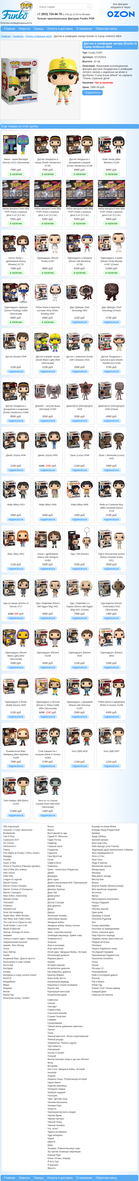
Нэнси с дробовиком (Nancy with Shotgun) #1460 (47, 557)
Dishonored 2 (9, 846)
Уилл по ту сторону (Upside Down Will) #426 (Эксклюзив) (48, 804)
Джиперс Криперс (56, 889)
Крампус (96, 833)
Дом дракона (53, 905)
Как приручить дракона (59, 972)
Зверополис (53, 929)
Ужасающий (53, 1049)
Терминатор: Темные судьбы (62, 1043)
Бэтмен (7, 972)
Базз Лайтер (9, 952)
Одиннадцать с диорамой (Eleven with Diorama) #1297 (80, 705)
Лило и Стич (98, 856)
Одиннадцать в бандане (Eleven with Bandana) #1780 (80, 261)
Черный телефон (56, 1125)
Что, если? (52, 1128)
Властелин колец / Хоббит (16, 998)
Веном (6, 991)
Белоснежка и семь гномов (16, 962)
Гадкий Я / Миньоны (57, 836)
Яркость (51, 1168)
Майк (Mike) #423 (15, 504)
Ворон (50, 830)
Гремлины (52, 866)
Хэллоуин (52, 1095)
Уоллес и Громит (55, 1053)
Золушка (51, 942)
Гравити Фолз (54, 863)
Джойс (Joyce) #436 (16, 455)
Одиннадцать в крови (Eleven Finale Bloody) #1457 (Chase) (112, 261)
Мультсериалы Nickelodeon (105, 899)
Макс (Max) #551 (16, 554)
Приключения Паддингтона (105, 955)
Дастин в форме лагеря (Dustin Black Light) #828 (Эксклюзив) (48, 360)
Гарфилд (51, 843)
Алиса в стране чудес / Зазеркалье (21, 938)
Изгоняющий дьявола (58, 955)
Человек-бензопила (57, 1102)
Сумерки (51, 1019)
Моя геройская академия (104, 889)
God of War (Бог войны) (15, 869)
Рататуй (96, 978)
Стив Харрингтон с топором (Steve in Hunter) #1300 (48, 754)
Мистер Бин (98, 879)
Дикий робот (53, 896)
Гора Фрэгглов (54, 856)
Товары (39, 28)
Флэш (50, 1062)
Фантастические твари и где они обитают (68, 1059)
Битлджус (8, 968)
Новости (24, 28)
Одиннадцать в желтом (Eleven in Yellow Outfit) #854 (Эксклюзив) (47, 705)
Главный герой (54, 846)
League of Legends (12, 879)
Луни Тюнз (97, 859)
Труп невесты (54, 1046)
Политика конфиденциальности (16, 23)
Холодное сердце (56, 1089)
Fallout (6, 849)
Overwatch (8, 902)
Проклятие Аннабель (102, 958)
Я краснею (52, 1165)
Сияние (51, 1003)
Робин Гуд (97, 985)
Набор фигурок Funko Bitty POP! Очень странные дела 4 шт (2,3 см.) (16, 212)
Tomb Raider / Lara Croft (15, 925)
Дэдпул (51, 912)
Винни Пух (8, 995)
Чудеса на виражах (57, 1132)
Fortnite (7, 859)
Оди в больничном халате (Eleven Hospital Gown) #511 (111, 557)
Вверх (6, 985)
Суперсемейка (54, 1023)
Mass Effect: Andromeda (15, 896)
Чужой (50, 1138)
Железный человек (57, 915)
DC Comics (8, 843)
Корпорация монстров (58, 991)
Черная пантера (55, 1118)
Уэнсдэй (51, 1056)
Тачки (50, 1033)
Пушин (95, 965)
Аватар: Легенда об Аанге (16, 932)
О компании (84, 28)
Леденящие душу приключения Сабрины (112, 849)
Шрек (50, 1145)
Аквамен (7, 935)
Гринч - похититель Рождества (62, 869)
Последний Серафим (102, 952)
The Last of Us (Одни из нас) (17, 922)
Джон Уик (52, 892)
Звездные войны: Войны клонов (63, 925)
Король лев (53, 988)
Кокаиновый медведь (58, 981)
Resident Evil (9, 909)
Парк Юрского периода (103, 935)
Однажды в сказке (101, 915)
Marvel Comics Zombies (15, 886)
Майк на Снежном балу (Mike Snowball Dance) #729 (111, 508)
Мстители (97, 892)
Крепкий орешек (100, 840)
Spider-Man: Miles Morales (16, 915)
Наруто (95, 905)
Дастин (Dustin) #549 (16, 356)
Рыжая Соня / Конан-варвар (106, 988)
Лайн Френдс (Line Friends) (105, 846)
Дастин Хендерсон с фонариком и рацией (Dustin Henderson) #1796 (79, 162)
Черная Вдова (54, 1115)
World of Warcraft (11, 929)
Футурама (52, 1066)
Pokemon (7, 905)
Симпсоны (52, 1000)
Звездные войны (55, 922)
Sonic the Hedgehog (13, 912)
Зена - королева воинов (59, 932)
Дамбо (50, 873)
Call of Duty (8, 836)
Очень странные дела (103, 932)
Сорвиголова (53, 1010)
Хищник (51, 1076)
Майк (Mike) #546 (47, 504)
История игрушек (56, 965)
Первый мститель (100, 942)
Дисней (51, 899)
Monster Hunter (10, 899)
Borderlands (9, 833)
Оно (94, 922)
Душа (50, 909)
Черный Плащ (54, 1122)
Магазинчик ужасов (101, 866)
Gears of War (9, 863)
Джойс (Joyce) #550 (48, 455)
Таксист (51, 1029)
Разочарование (99, 972)
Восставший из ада (57, 833)
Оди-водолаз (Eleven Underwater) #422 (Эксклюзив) (111, 606)
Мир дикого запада (101, 876)
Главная (9, 28)
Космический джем (57, 995)
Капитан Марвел (55, 975)
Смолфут (52, 1006)
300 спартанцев (11, 826)
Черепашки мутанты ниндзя (61, 1112)
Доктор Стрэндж (55, 902)
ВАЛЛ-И (7, 978)
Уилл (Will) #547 (111, 751)
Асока (6, 948)
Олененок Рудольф (101, 919)
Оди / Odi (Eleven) (80, 554)
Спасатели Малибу (57, 1013)
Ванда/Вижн (9, 981)
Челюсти (51, 1109)
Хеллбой (51, 1072)
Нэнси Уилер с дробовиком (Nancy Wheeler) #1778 (16, 261)
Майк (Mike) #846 (79, 504)
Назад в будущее (100, 902)
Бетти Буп (8, 965)
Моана (95, 882)
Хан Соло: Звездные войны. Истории (66, 1069)
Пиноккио (96, 945)
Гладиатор (52, 849)
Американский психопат (15, 942)
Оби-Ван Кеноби (100, 909)
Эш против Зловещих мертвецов (64, 1151)
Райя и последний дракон (105, 975)
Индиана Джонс (55, 958)
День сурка (53, 879)
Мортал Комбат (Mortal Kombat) (107, 886)
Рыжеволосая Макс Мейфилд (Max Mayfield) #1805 (16, 754)
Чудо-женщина (54, 1135)
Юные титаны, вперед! (58, 1158)
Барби (6, 955)
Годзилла (52, 853)
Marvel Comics (10, 882)
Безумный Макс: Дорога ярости (19, 958)
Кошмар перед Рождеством (105, 830)
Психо (95, 962)
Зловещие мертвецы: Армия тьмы (64, 935)
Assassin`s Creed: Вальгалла (17, 830)
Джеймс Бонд (54, 886)
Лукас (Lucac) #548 (79, 455)
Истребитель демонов (58, 968)
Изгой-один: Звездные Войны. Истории (67, 952)
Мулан (95, 896)
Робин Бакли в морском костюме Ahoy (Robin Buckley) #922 (48, 310)
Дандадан (52, 876)
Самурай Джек (99, 991)
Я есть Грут (53, 1161)
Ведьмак (7, 988)
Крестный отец (99, 843)
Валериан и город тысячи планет (20, 975)
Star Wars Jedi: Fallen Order (17, 919)
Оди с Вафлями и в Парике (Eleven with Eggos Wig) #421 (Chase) (79, 606)
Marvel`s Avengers (12, 892)
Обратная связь (106, 28)
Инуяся (51, 962)
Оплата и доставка (60, 28)
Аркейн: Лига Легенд (13, 945)
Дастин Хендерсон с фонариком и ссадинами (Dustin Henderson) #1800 (16, 409)
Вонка (50, 826)
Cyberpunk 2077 (11, 840)
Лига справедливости (102, 853)
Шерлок (51, 1141)
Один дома (97, 912)
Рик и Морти (98, 981)
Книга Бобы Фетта (56, 978)
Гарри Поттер (54, 840)
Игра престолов (55, 948)
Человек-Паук (54, 1105)
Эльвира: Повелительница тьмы (63, 1148)
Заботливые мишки (57, 919)
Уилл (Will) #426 (80, 751)
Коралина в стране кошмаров (62, 985)
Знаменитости (54, 938)
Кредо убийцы (99, 836)
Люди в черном (99, 863)
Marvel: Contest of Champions (17, 889)
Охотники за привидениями (105, 929)
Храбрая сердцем (56, 1092)
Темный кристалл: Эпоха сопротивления (67, 1036)
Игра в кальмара (55, 945)
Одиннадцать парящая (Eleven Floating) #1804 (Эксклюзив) (15, 310)
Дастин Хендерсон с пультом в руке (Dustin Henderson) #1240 (111, 360)
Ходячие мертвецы (57, 1086)
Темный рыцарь (55, 1039)
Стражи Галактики (56, 1016)
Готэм (50, 859)
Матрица (96, 873)
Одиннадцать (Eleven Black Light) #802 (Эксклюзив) (16, 656)
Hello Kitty (8, 876)
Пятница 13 (97, 968)
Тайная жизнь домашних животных (65, 1026)
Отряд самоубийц (101, 925)
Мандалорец (98, 869)
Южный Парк (54, 1155)
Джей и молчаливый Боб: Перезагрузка (67, 882)
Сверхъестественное (102, 995)
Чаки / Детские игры (57, 1099)
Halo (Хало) (9, 873)
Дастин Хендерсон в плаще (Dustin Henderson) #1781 (48, 162)
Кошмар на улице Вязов (104, 826)
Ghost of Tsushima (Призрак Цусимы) (21, 866)
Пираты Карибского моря (104, 948)
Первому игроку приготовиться (107, 938)
